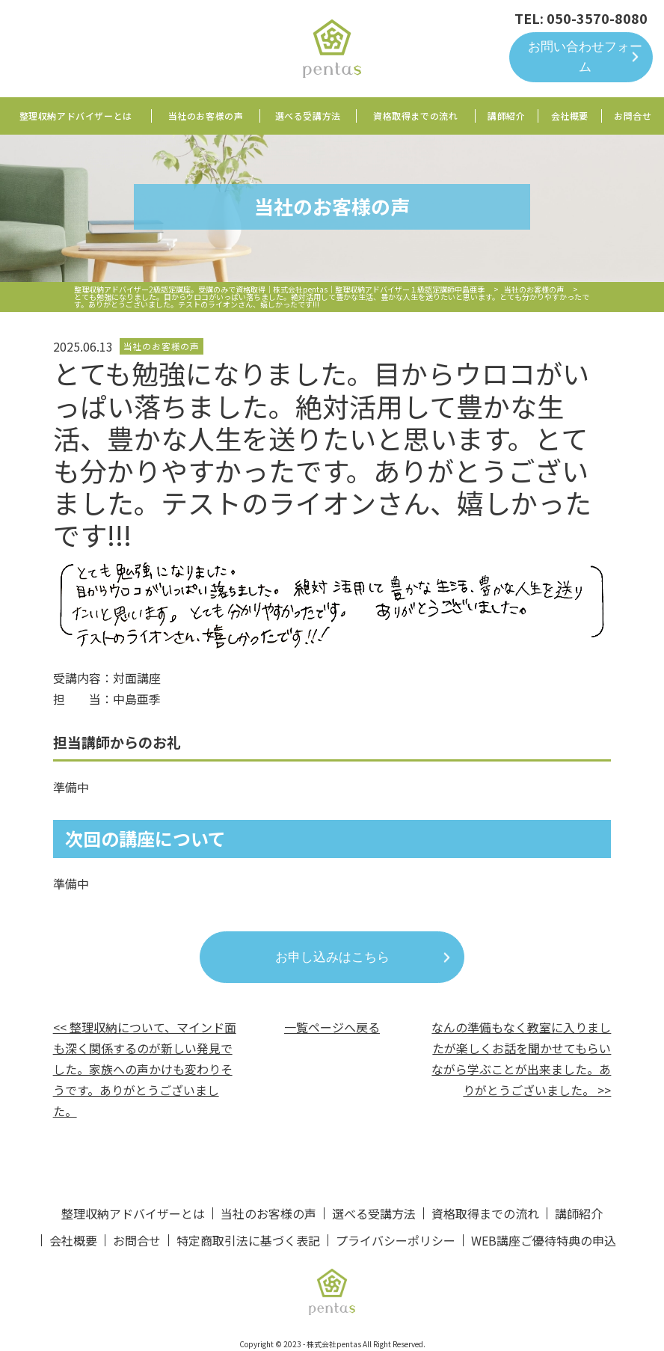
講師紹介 (506, 115)
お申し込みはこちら (332, 957)
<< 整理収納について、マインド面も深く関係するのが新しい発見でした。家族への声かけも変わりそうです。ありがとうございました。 (144, 1069)
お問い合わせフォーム (585, 57)
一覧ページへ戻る (332, 1027)
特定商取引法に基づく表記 (248, 1240)
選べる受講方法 (308, 115)
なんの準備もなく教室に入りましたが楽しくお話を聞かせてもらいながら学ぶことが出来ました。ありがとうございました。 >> (521, 1058)
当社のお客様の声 (206, 115)
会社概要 (569, 115)
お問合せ (632, 115)
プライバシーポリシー (395, 1240)
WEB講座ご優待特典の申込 (543, 1240)
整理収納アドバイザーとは (75, 115)
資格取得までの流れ (415, 115)
